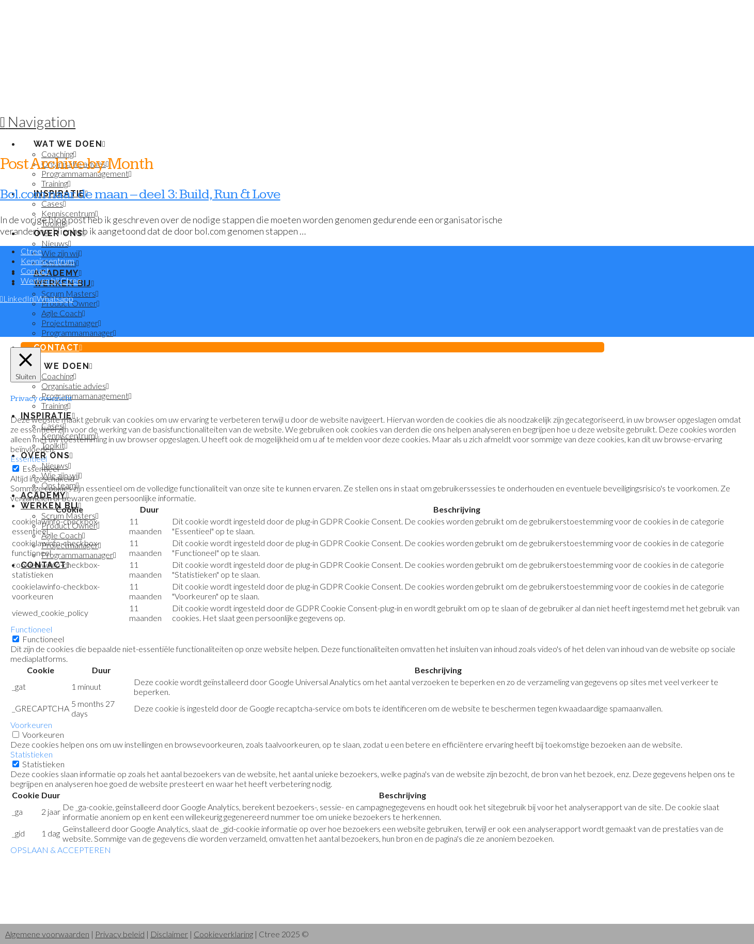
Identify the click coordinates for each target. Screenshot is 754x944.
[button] (37, 121)
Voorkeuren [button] (31, 725)
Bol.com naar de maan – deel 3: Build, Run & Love (140, 194)
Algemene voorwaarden (47, 934)
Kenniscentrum (47, 261)
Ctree (31, 251)
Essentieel (40, 468)
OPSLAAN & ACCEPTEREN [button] (60, 850)
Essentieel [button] (28, 458)
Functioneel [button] (31, 629)
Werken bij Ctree (51, 280)
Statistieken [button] (31, 754)
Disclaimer (169, 934)
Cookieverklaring (223, 934)
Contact (35, 270)
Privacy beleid (120, 934)
